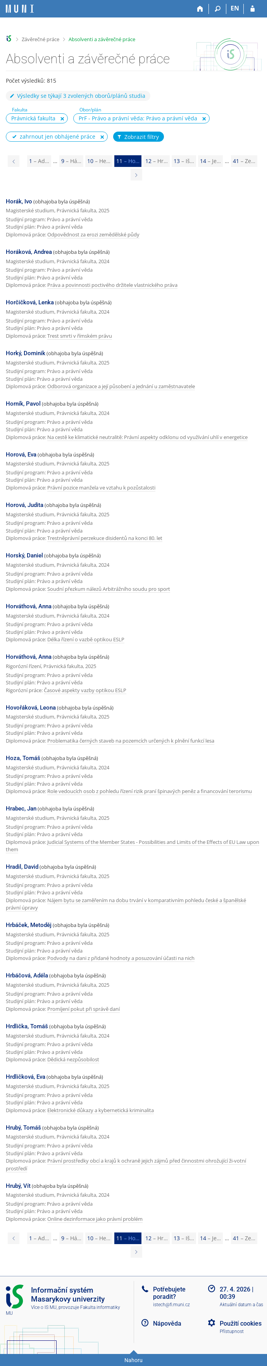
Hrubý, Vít (18, 1185)
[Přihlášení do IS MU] (252, 9)
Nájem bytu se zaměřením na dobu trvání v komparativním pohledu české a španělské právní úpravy (126, 904)
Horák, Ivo (19, 201)
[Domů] (200, 9)
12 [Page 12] (156, 161)
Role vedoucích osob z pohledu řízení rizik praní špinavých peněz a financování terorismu (149, 791)
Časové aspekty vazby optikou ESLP (85, 690)
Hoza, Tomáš (23, 758)
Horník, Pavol (23, 403)
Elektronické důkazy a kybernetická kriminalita (100, 1110)
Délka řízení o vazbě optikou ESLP (85, 639)
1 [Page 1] (39, 161)
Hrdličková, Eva (25, 1076)
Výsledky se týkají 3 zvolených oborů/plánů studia (77, 95)
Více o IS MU (44, 1307)
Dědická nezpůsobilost (73, 1059)
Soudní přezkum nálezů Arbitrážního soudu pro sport (108, 588)
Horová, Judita (24, 505)
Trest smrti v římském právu (79, 335)
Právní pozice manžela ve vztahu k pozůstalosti (101, 487)
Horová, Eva (21, 454)
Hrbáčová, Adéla (27, 975)
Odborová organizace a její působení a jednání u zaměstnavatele (121, 386)
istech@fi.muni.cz (171, 1304)
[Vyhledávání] (217, 9)
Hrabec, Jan (21, 808)
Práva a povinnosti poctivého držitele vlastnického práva (112, 284)
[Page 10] (13, 161)
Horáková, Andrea (29, 251)
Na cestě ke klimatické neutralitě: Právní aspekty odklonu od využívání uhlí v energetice (147, 437)
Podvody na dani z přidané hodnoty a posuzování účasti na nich (121, 958)
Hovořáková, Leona (31, 707)
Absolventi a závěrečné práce (102, 39)
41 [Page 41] (244, 161)
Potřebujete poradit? (169, 1293)
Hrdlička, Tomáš (27, 1026)
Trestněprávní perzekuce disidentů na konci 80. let (104, 538)
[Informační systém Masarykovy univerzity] (20, 8)
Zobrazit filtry (137, 137)
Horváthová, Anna (29, 606)
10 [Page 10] (98, 161)
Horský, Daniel (24, 555)
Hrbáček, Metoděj (29, 925)
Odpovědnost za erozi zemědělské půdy (93, 234)
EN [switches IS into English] (235, 8)
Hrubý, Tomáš (23, 1127)
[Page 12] (136, 175)
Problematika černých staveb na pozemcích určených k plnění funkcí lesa (130, 740)
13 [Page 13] (184, 161)
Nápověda (167, 1323)
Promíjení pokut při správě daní (83, 1008)
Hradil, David (22, 866)
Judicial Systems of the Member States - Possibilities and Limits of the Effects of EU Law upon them (132, 845)
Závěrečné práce (40, 39)
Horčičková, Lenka (30, 302)
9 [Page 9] (71, 161)
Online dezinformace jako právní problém (95, 1218)
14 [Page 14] (210, 161)
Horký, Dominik (25, 353)
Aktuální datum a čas (241, 1304)
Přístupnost (232, 1331)
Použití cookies (241, 1323)
